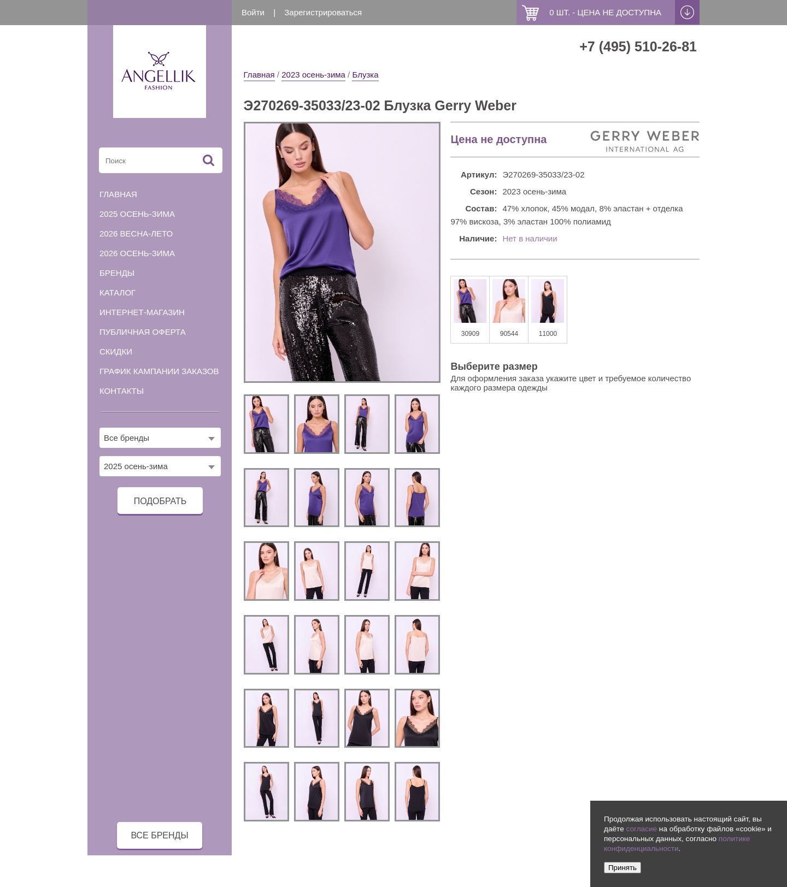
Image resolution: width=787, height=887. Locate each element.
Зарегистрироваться (323, 12)
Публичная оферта (142, 331)
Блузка (365, 74)
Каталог (117, 292)
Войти (253, 12)
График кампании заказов (159, 371)
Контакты (121, 390)
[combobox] (160, 438)
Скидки (115, 351)
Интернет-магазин (142, 312)
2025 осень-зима (137, 213)
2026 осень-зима (137, 253)
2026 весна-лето (136, 233)
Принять (622, 868)
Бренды (116, 272)
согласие (641, 829)
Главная (259, 74)
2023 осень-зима (313, 74)
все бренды (159, 835)
